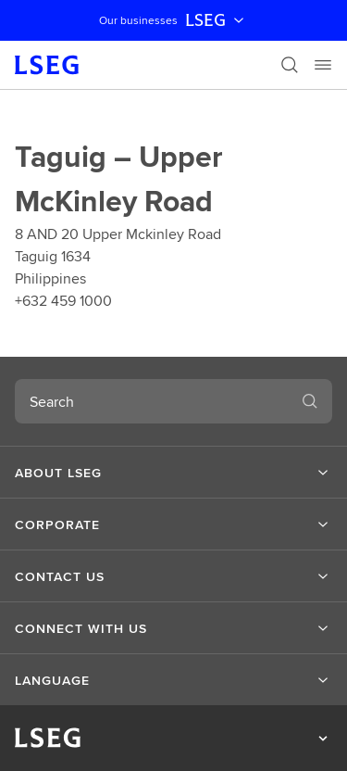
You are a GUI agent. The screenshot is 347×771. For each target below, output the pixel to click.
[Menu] (323, 65)
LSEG (216, 20)
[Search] (289, 65)
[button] (173, 473)
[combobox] (151, 401)
